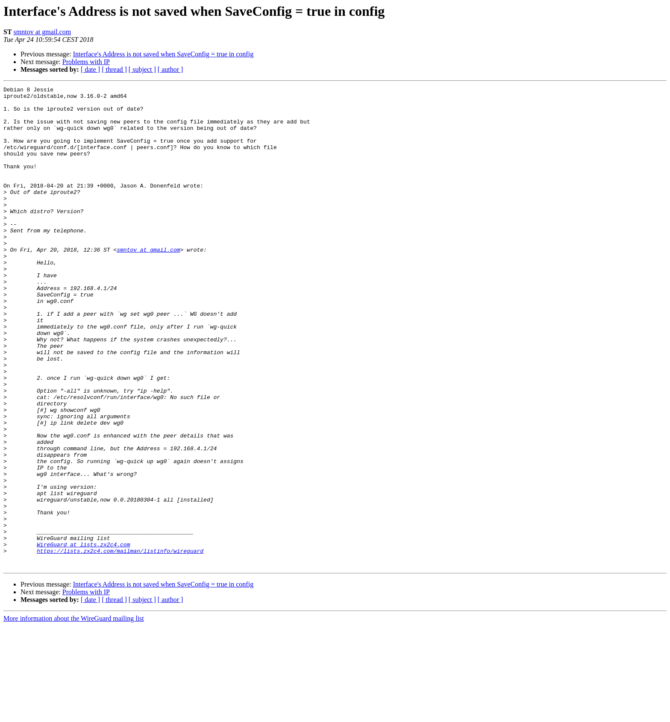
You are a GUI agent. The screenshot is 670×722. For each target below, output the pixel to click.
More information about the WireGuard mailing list (73, 714)
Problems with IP (86, 61)
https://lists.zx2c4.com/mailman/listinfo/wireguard (120, 644)
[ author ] (170, 69)
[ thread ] (114, 69)
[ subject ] (142, 69)
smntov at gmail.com (42, 31)
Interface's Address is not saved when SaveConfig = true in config (163, 54)
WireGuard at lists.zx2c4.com (83, 636)
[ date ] (90, 69)
